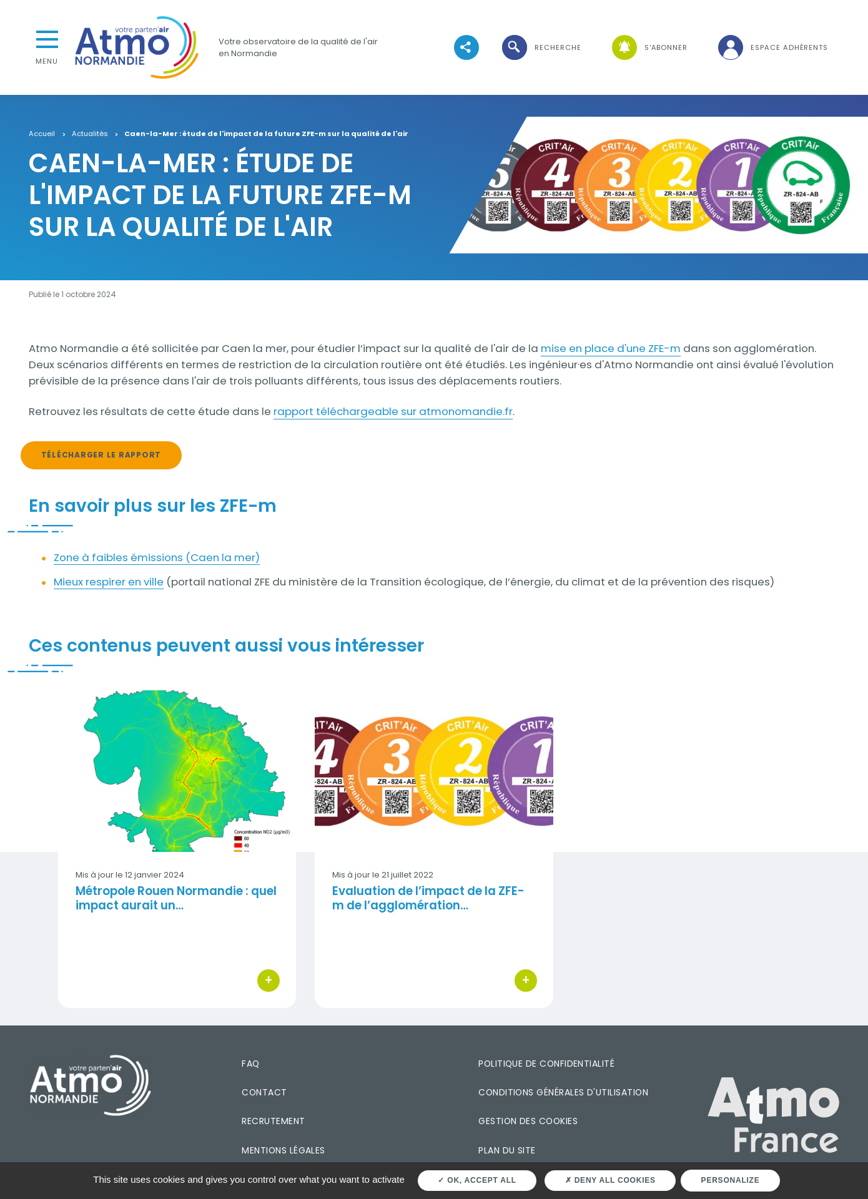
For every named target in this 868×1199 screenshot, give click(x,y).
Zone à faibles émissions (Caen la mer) (157, 557)
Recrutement (273, 1121)
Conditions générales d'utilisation (563, 1092)
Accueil (42, 134)
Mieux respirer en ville (109, 581)
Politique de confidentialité (546, 1063)
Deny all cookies (610, 1180)
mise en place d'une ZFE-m (611, 348)
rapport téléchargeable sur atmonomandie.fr (393, 411)
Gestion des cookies (528, 1121)
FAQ (250, 1063)
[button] (541, 48)
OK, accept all (477, 1180)
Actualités (90, 134)
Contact (264, 1092)
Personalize (730, 1180)
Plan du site (507, 1150)
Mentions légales (283, 1150)
